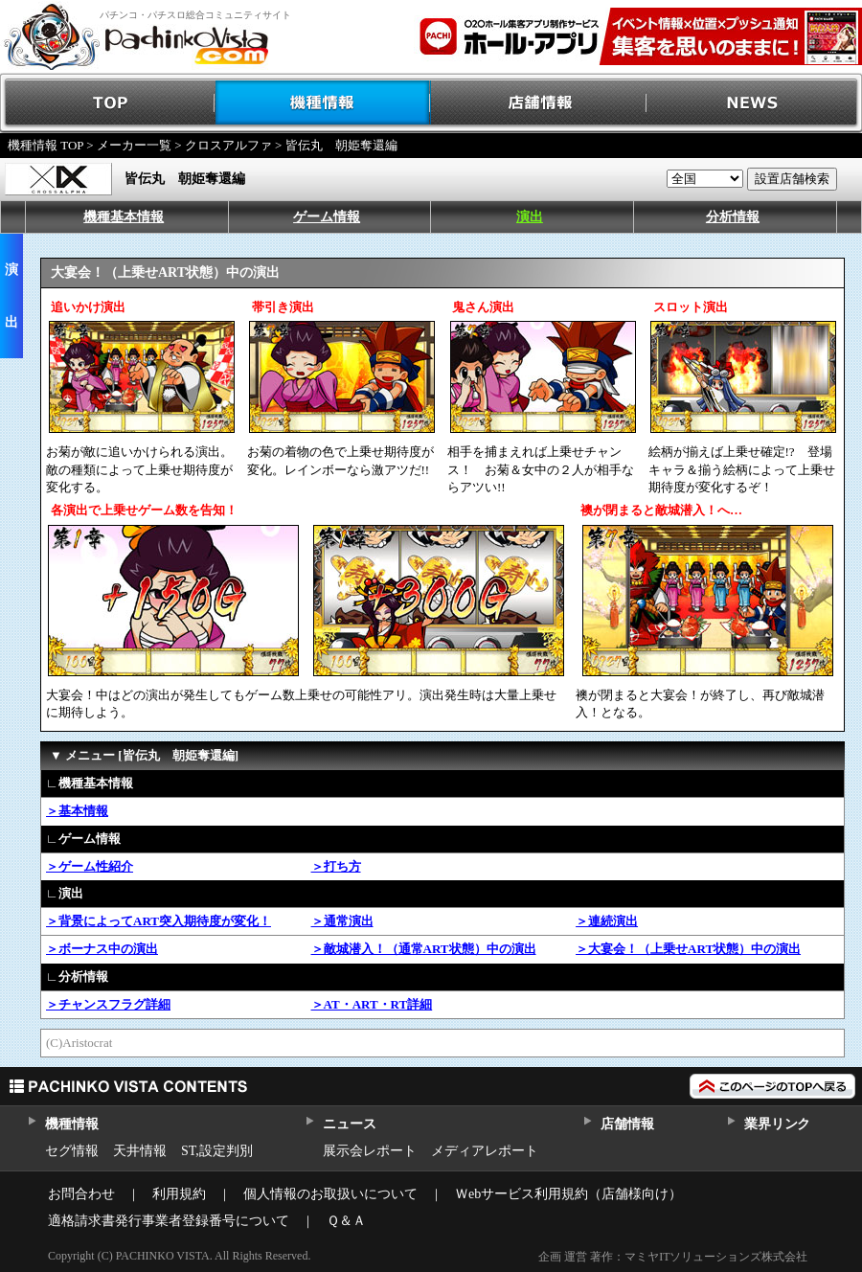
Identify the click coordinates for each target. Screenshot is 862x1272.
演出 (529, 217)
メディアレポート (484, 1151)
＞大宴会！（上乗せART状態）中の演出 (688, 949)
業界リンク (777, 1124)
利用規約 (179, 1194)
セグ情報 (72, 1151)
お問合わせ (81, 1194)
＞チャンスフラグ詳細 (108, 1004)
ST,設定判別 (217, 1151)
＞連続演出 (607, 921)
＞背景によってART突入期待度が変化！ (158, 921)
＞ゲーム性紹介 (89, 866)
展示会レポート (370, 1151)
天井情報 (140, 1151)
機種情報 (323, 103)
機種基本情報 (123, 217)
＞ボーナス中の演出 (102, 949)
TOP (108, 103)
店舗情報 (538, 103)
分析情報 (733, 217)
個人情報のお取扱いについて (330, 1194)
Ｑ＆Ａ (346, 1221)
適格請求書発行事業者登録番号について (168, 1221)
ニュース (349, 1124)
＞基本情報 (77, 811)
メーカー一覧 (134, 145)
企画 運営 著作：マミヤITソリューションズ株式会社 (672, 1256)
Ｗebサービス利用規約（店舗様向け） (568, 1194)
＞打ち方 (336, 866)
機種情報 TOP (45, 145)
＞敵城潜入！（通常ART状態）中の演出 (423, 949)
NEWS (754, 103)
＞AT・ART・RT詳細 (372, 1004)
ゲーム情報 (326, 217)
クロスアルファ (228, 145)
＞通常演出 (342, 921)
